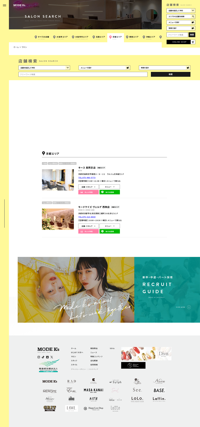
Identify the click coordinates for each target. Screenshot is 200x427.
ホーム (73, 348)
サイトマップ (93, 369)
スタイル (74, 364)
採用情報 (94, 364)
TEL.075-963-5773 (86, 177)
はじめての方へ (77, 352)
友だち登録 (109, 192)
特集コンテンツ (96, 356)
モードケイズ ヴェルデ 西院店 (94, 207)
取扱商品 (94, 348)
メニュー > (110, 187)
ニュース (93, 352)
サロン (73, 356)
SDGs (112, 348)
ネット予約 (88, 192)
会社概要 (94, 360)
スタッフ (74, 360)
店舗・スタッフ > (88, 187)
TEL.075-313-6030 (86, 217)
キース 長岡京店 (87, 167)
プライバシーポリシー (79, 369)
